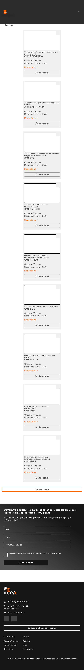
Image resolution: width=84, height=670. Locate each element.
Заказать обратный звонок (42, 628)
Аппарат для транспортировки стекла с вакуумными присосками (41, 155)
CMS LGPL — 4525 (34, 107)
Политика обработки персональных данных (23, 658)
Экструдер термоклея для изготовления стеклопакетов (37, 458)
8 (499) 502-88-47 (18, 601)
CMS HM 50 (30, 461)
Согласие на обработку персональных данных (59, 658)
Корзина (79, 12)
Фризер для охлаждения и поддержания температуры (36, 256)
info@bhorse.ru (16, 612)
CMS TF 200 (31, 259)
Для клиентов (11, 645)
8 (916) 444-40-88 (18, 606)
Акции (25, 636)
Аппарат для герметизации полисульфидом (36, 205)
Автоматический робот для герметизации (36, 407)
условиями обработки (20, 553)
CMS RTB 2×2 (31, 359)
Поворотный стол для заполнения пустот (39, 356)
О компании (9, 636)
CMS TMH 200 (32, 209)
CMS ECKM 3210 (33, 56)
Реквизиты (27, 649)
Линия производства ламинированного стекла (42, 104)
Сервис (26, 641)
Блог (24, 645)
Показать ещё (42, 489)
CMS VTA (29, 158)
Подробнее (30, 67)
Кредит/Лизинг (11, 641)
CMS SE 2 (29, 308)
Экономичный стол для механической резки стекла (41, 53)
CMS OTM (29, 410)
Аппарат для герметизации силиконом (41, 306)
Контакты (8, 649)
